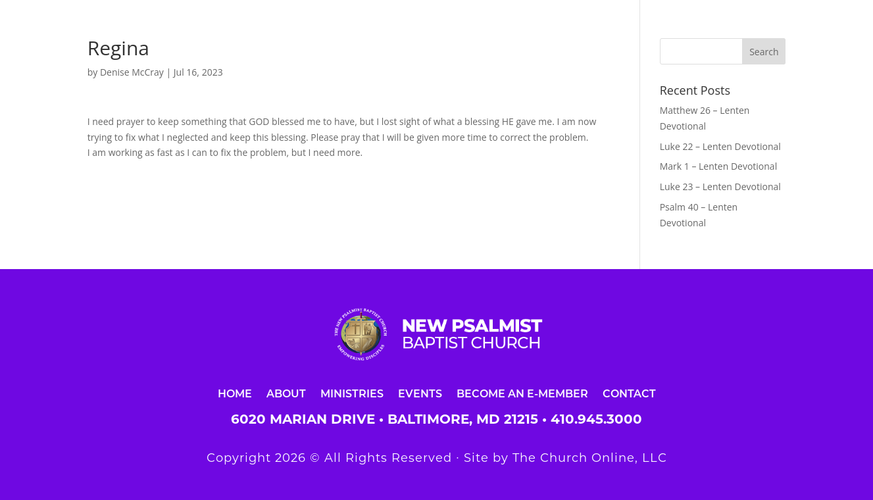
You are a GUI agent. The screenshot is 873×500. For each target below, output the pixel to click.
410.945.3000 (596, 419)
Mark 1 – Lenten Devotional (718, 166)
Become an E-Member (522, 393)
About (286, 393)
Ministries (352, 393)
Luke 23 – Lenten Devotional (720, 186)
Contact (629, 393)
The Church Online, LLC (589, 458)
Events (420, 393)
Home (235, 393)
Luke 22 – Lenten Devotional (720, 146)
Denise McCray (132, 72)
